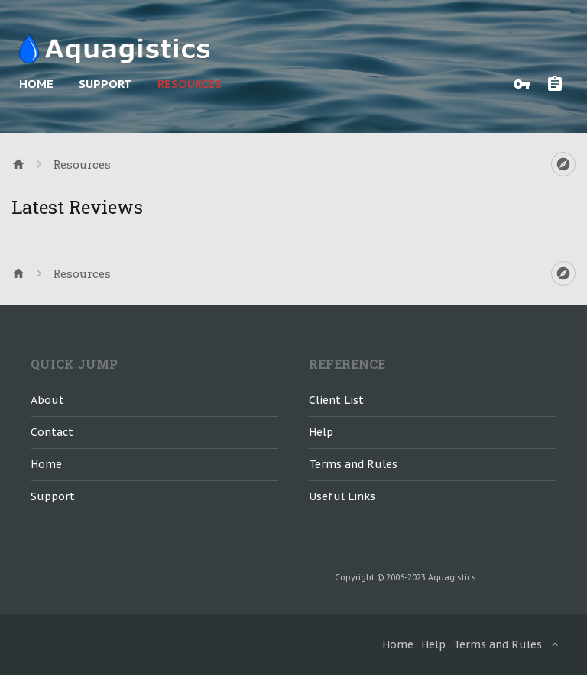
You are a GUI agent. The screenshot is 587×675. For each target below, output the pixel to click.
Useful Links (342, 496)
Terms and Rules (353, 464)
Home (36, 83)
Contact (52, 432)
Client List (336, 400)
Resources (189, 83)
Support (105, 83)
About (47, 400)
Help (321, 432)
